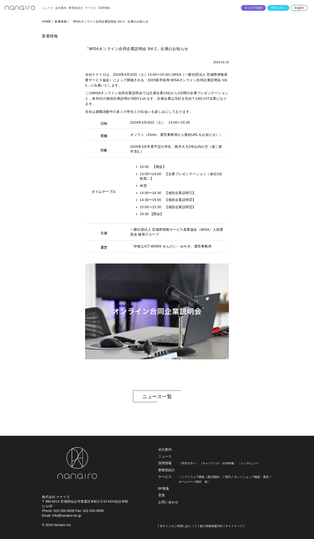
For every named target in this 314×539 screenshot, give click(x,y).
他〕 (206, 481)
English (299, 8)
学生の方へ (278, 8)
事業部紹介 (166, 470)
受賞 (161, 495)
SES (228, 477)
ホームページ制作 (190, 481)
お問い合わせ (168, 502)
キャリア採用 (253, 8)
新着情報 (61, 21)
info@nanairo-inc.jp (66, 515)
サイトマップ (234, 526)
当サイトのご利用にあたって (178, 526)
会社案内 (165, 449)
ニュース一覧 (157, 396)
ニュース (165, 456)
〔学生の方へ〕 (189, 463)
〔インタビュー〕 (249, 463)
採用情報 (165, 463)
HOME (46, 21)
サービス (165, 477)
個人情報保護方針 (211, 526)
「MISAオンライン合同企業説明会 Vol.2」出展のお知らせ (109, 21)
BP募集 (163, 488)
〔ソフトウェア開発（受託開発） (200, 477)
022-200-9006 (63, 511)
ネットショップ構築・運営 (251, 477)
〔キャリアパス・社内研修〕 (218, 463)
